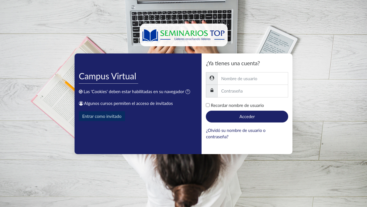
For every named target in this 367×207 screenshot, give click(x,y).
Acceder (247, 116)
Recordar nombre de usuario (237, 105)
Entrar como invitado (102, 116)
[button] (189, 92)
